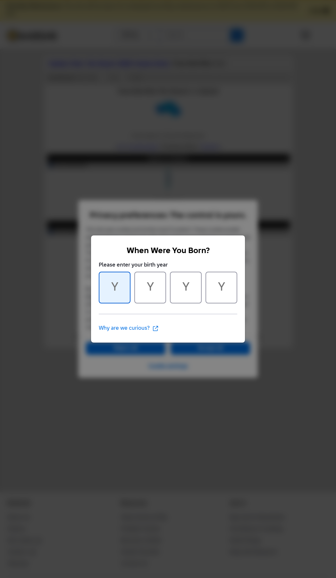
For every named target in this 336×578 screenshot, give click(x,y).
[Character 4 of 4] (221, 287)
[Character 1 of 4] (114, 287)
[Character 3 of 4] (186, 287)
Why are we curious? (129, 328)
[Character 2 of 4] (150, 287)
